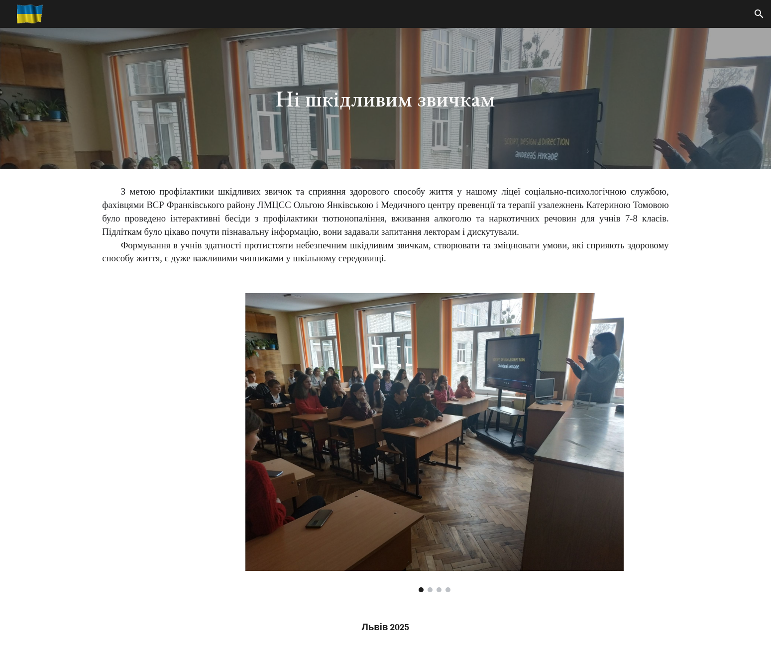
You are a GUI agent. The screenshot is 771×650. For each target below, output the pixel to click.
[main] (386, 98)
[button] (759, 14)
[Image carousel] (434, 442)
